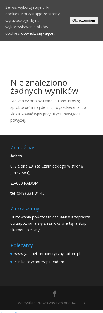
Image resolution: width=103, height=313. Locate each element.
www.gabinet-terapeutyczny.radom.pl (47, 253)
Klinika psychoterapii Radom (39, 261)
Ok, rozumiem (83, 20)
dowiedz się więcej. (38, 33)
